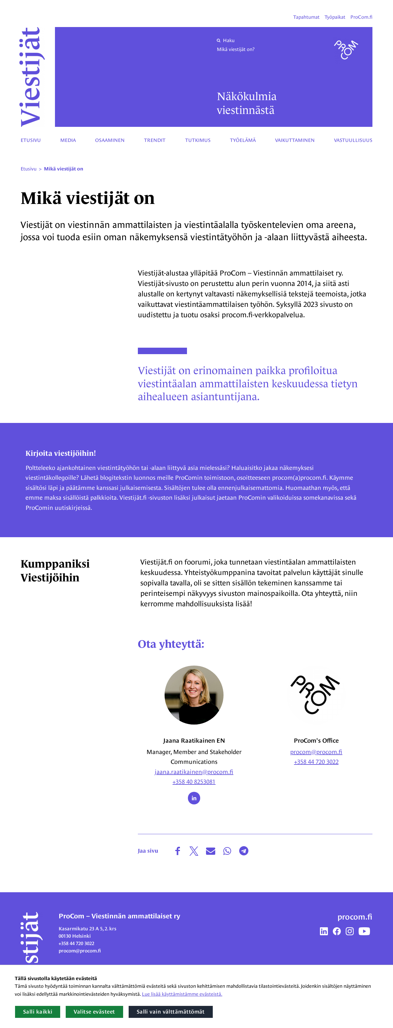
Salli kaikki (37, 1012)
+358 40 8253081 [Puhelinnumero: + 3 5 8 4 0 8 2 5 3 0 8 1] (194, 781)
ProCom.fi (361, 17)
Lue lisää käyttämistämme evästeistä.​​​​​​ (182, 994)
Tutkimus (198, 140)
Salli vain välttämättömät (171, 1012)
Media (68, 140)
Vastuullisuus (353, 140)
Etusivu (31, 140)
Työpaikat (335, 17)
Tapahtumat (306, 17)
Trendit (154, 140)
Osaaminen (110, 140)
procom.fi (354, 916)
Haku (226, 40)
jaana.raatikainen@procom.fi (194, 771)
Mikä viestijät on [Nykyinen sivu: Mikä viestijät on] (63, 169)
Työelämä (243, 140)
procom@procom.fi (316, 752)
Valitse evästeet (94, 1012)
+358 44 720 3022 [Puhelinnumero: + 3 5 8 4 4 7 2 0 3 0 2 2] (316, 761)
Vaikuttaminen (295, 140)
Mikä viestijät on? (236, 49)
